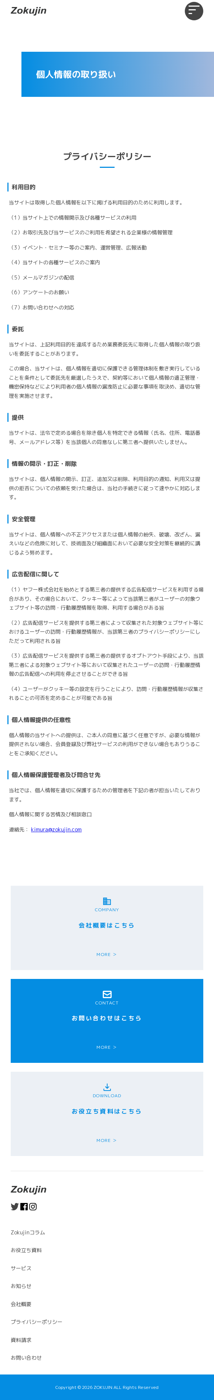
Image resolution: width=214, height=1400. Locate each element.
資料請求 (21, 1339)
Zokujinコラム (28, 1232)
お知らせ (21, 1285)
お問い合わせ (26, 1357)
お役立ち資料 (26, 1250)
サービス (21, 1268)
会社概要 (21, 1304)
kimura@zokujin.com (56, 829)
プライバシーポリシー (36, 1321)
